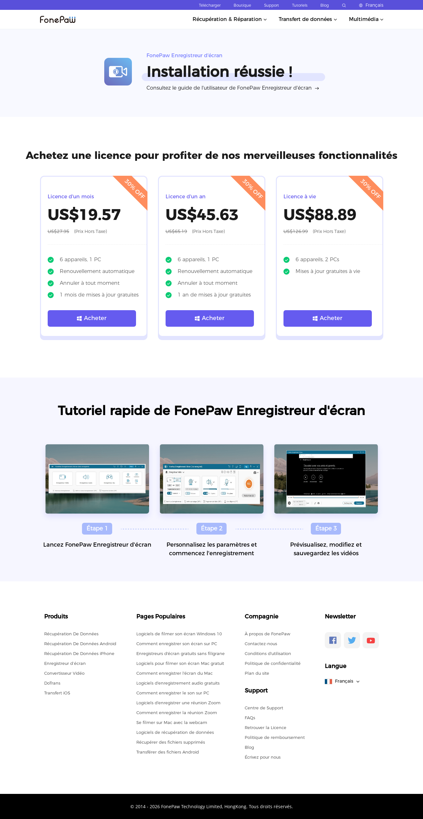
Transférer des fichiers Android (167, 751)
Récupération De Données (71, 633)
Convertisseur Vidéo (64, 673)
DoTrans (52, 683)
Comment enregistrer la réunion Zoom (176, 712)
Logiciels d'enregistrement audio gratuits (178, 683)
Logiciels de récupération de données (175, 732)
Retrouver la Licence (265, 727)
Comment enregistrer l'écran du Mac (174, 673)
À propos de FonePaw (267, 633)
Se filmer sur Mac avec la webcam (171, 722)
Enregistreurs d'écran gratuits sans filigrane (180, 653)
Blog (324, 5)
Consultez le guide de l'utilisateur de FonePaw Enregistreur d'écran (229, 88)
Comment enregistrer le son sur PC (172, 692)
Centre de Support (264, 707)
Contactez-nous (261, 643)
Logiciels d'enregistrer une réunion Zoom (178, 702)
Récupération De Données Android (80, 643)
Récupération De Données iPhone (79, 653)
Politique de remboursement (275, 737)
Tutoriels (299, 5)
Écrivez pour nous (263, 757)
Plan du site (257, 673)
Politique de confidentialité (273, 663)
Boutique (242, 5)
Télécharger (210, 5)
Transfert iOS (57, 692)
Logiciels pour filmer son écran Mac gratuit (180, 663)
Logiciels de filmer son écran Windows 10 (179, 633)
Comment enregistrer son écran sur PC (176, 643)
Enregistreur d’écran (65, 663)
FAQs (250, 717)
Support (271, 5)
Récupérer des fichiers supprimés (170, 742)
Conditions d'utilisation (268, 653)
